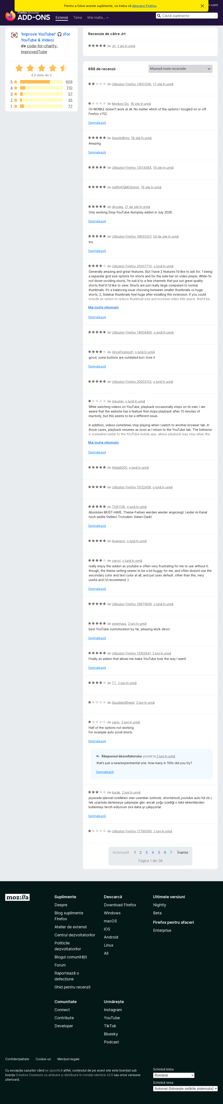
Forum (60, 965)
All (106, 953)
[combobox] (187, 16)
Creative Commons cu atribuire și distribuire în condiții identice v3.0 (64, 1075)
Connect (62, 1009)
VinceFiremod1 (122, 352)
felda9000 (119, 467)
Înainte (182, 852)
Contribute (64, 1017)
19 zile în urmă (163, 167)
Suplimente (65, 896)
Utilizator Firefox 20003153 (131, 381)
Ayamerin (118, 541)
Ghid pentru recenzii (72, 987)
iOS (107, 929)
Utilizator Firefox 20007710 (132, 266)
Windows (112, 913)
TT (114, 683)
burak (116, 792)
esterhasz (119, 623)
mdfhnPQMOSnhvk (125, 187)
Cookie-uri (43, 1059)
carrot (116, 560)
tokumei (117, 401)
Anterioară (121, 852)
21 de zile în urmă (137, 207)
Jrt (114, 46)
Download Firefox (120, 905)
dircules (117, 207)
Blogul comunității (70, 957)
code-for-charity (42, 46)
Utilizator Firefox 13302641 (131, 653)
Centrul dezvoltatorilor (74, 935)
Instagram (113, 1009)
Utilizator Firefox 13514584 (131, 167)
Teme (77, 17)
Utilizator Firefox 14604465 (132, 332)
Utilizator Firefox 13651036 (131, 84)
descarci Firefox (144, 6)
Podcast (111, 1042)
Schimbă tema (163, 1082)
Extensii (62, 17)
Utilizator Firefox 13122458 (131, 487)
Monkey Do (120, 104)
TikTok (110, 1026)
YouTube (112, 1017)
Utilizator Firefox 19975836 (132, 604)
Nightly (159, 905)
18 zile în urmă (140, 104)
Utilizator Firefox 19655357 (131, 236)
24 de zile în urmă (166, 236)
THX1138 (118, 507)
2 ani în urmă (126, 46)
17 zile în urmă (163, 84)
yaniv (116, 722)
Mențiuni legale (68, 1059)
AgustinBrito (120, 138)
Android (111, 937)
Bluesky (111, 1034)
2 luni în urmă (137, 623)
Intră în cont (209, 5)
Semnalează (97, 122)
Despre (60, 905)
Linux (108, 945)
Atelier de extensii (70, 927)
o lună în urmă (163, 266)
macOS (110, 921)
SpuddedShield (123, 702)
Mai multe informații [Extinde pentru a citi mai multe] (103, 307)
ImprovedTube (34, 51)
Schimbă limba (163, 1069)
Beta (157, 913)
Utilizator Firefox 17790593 (132, 831)
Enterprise (162, 930)
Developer (63, 1026)
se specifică (54, 1070)
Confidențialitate (17, 1059)
